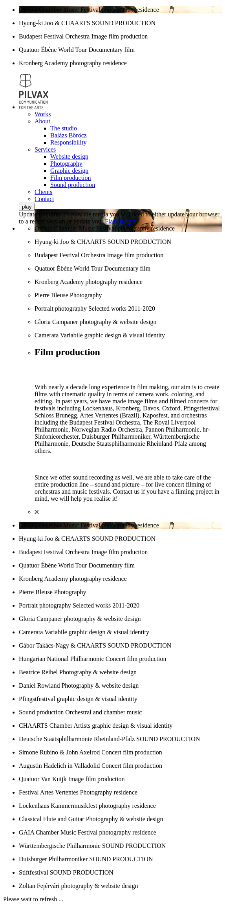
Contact (44, 199)
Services (45, 149)
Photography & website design (98, 672)
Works (43, 114)
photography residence (130, 9)
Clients (43, 192)
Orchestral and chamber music (103, 712)
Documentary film (111, 49)
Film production (70, 177)
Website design (69, 156)
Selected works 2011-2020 (121, 308)
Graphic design (69, 170)
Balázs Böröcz (68, 135)
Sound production (72, 184)
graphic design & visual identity (124, 335)
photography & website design (118, 321)
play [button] (26, 207)
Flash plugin (120, 221)
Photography (66, 163)
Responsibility (68, 142)
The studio (63, 128)
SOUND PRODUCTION (123, 23)
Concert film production (136, 658)
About (42, 121)
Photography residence (108, 792)
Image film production (119, 36)
